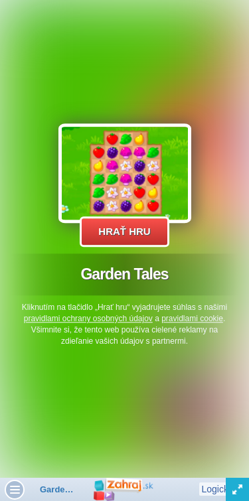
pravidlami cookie (192, 318)
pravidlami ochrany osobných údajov (88, 318)
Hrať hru (124, 231)
